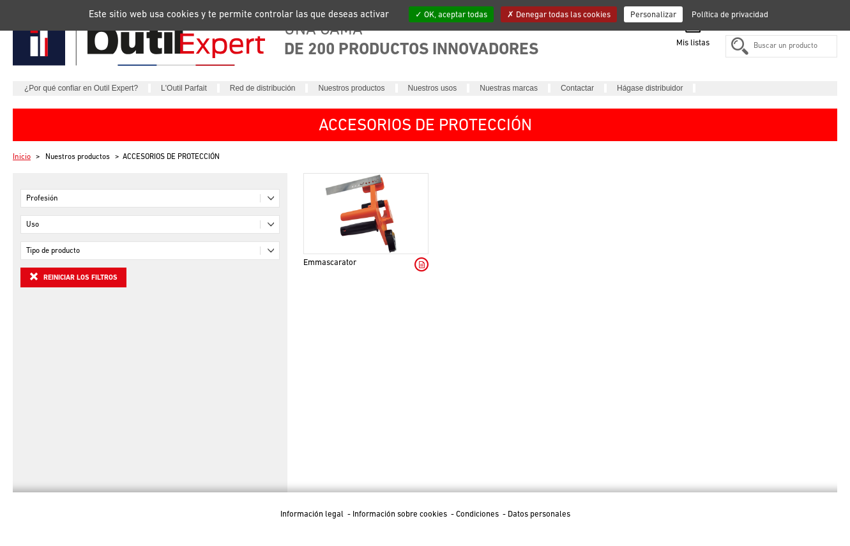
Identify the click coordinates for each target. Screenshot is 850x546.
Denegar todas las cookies (559, 14)
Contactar (577, 88)
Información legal (312, 514)
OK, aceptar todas (451, 14)
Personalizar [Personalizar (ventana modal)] (653, 14)
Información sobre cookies (401, 514)
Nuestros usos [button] (432, 88)
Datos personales (539, 514)
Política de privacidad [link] (730, 14)
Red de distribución (263, 88)
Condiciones (478, 514)
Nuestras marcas (509, 88)
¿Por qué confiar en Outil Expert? (81, 88)
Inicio (22, 156)
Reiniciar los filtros (73, 276)
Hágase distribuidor (650, 88)
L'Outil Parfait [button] (184, 88)
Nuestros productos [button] (351, 88)
